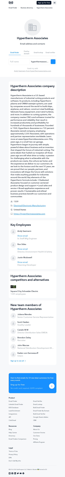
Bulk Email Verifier (39, 414)
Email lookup (38, 52)
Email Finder (13, 8)
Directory (12, 436)
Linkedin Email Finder (16, 404)
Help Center (13, 432)
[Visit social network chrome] (23, 473)
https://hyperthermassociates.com (29, 214)
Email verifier (50, 52)
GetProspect (11, 2)
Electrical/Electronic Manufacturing (30, 205)
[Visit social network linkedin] (15, 473)
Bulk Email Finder (39, 407)
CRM (34, 420)
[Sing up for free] (52, 386)
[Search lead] (53, 61)
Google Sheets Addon (40, 417)
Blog (10, 429)
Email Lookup (37, 404)
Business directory (27, 8)
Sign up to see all (17, 361)
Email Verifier (37, 401)
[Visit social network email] (10, 473)
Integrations (13, 414)
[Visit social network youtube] (21, 473)
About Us (36, 429)
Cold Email (12, 420)
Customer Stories (39, 432)
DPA (10, 458)
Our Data (36, 436)
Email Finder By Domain (41, 411)
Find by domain (26, 52)
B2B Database (13, 407)
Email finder (14, 52)
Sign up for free (44, 3)
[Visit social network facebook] (12, 473)
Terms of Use (13, 451)
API (10, 417)
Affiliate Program (39, 442)
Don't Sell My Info (15, 461)
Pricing (35, 439)
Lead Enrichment (14, 411)
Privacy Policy (13, 454)
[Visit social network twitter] (18, 473)
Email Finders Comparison (17, 439)
